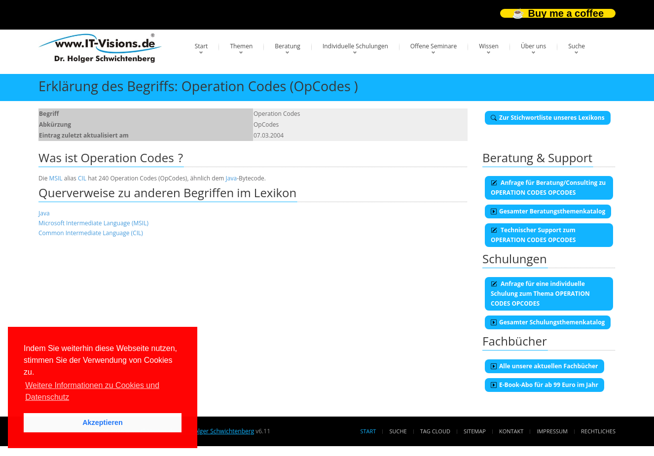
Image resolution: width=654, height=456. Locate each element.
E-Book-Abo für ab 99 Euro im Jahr (544, 385)
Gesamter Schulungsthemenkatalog (548, 322)
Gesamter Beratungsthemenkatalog (548, 211)
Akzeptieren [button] (102, 422)
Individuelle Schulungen (355, 46)
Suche (576, 46)
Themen (241, 46)
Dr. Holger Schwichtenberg (217, 431)
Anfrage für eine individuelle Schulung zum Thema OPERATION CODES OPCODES (540, 294)
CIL (82, 178)
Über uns (533, 46)
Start (201, 46)
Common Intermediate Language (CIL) (90, 233)
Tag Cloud (435, 431)
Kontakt (511, 431)
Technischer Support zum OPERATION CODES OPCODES (533, 235)
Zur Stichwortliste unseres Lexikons (548, 117)
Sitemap (475, 431)
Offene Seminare (433, 46)
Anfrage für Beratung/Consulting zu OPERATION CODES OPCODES (548, 187)
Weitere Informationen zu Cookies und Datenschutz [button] (92, 391)
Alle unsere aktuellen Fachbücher (544, 366)
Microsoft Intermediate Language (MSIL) (93, 223)
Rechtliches (598, 431)
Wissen (489, 46)
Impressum (552, 431)
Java (231, 178)
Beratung (287, 46)
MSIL (56, 178)
